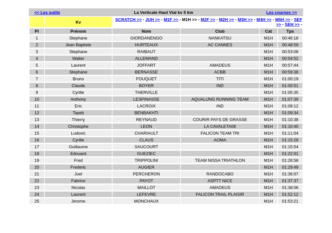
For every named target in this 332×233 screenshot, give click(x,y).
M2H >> (226, 19)
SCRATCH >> (128, 19)
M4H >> (263, 19)
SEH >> (292, 24)
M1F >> (171, 19)
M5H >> (282, 19)
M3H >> (245, 19)
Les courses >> (281, 12)
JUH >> (153, 19)
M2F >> (208, 19)
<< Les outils (47, 12)
